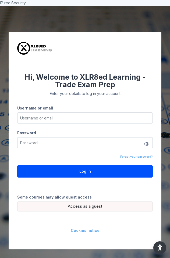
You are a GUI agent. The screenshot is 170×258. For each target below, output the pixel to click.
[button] (159, 247)
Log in (85, 171)
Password (26, 132)
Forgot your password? (136, 156)
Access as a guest (85, 206)
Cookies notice (85, 230)
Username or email (35, 108)
